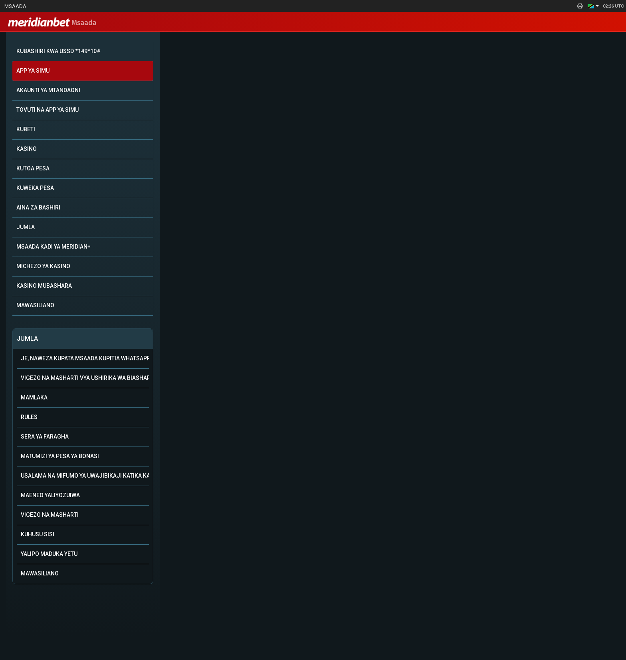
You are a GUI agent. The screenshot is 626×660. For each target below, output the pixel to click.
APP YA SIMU (33, 70)
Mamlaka (34, 397)
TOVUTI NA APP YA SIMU (47, 110)
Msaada (15, 6)
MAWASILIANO (35, 305)
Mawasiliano (40, 573)
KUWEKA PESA (35, 188)
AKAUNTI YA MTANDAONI (48, 90)
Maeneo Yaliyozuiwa (50, 495)
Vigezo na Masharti (50, 515)
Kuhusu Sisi (37, 534)
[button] (593, 6)
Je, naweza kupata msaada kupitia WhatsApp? (85, 358)
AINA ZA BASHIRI (38, 207)
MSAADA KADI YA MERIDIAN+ (53, 246)
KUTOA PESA (33, 168)
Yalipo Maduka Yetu (49, 554)
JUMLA (25, 227)
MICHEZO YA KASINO (43, 266)
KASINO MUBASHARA (44, 286)
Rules (29, 417)
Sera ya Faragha (45, 436)
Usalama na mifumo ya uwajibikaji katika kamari (85, 475)
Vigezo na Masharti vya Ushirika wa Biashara (85, 378)
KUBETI (25, 129)
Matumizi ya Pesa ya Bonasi (60, 456)
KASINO (26, 149)
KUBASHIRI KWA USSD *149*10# (58, 51)
